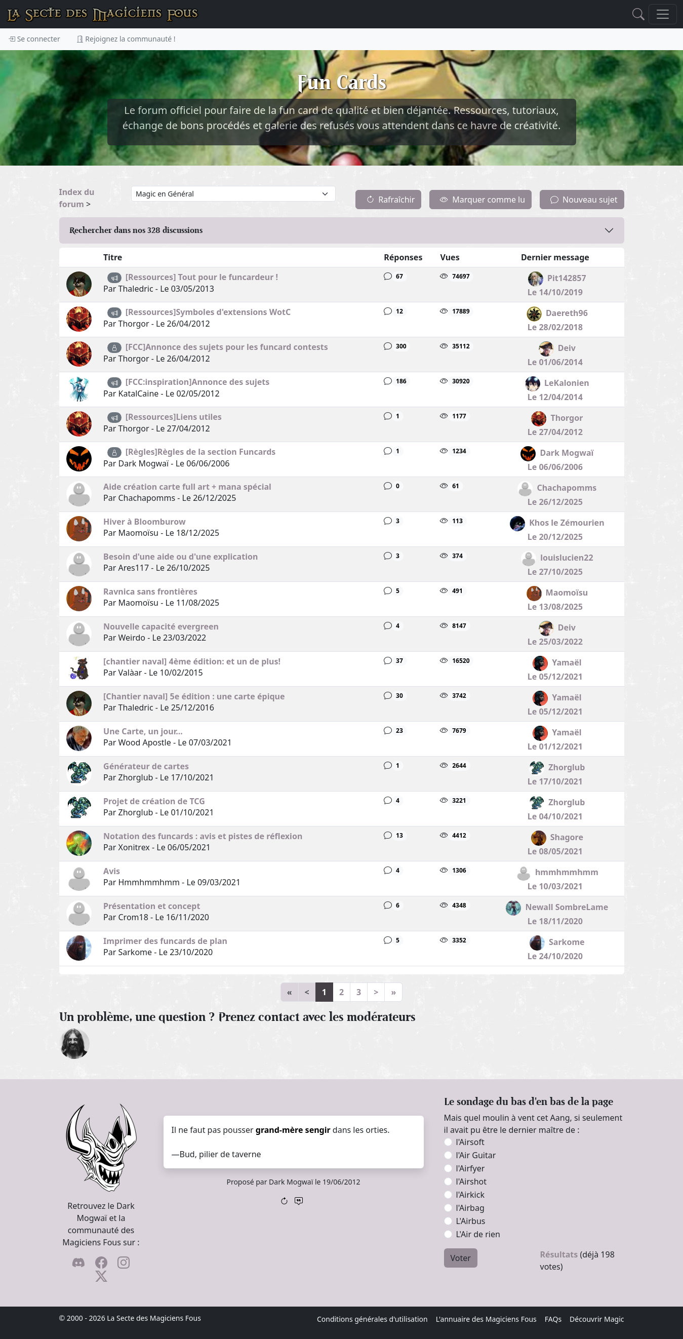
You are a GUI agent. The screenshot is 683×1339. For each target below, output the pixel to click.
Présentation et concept (151, 906)
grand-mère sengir (293, 1129)
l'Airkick (470, 1194)
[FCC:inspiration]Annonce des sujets (198, 381)
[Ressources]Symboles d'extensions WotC (208, 312)
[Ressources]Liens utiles (174, 416)
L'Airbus (471, 1221)
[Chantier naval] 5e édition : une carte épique (194, 696)
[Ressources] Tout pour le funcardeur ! (202, 277)
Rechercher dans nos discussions (136, 230)
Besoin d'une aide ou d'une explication (180, 556)
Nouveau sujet (583, 199)
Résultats (559, 1254)
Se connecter (34, 39)
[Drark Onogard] (74, 1042)
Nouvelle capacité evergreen (161, 626)
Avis (111, 871)
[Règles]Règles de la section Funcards (201, 451)
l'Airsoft (470, 1142)
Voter (461, 1258)
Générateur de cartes (146, 766)
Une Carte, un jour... (143, 731)
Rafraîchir (390, 199)
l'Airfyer (470, 1168)
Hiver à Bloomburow (144, 521)
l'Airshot (471, 1181)
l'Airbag (470, 1207)
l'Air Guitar (476, 1155)
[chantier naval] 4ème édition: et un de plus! (191, 661)
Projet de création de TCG (154, 801)
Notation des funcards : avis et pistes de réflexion (202, 836)
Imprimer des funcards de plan (165, 941)
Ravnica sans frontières (150, 591)
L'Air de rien (478, 1234)
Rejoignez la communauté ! (126, 39)
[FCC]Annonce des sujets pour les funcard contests (227, 346)
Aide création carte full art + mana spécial (187, 486)
